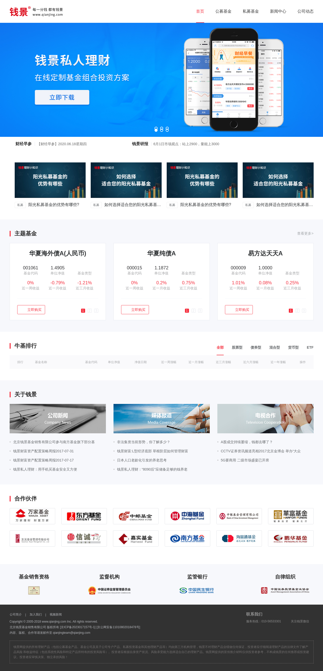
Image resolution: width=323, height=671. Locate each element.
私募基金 (251, 11)
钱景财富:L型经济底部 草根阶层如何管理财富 (152, 451)
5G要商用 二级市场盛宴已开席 (245, 460)
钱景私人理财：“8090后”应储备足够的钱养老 (152, 469)
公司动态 (305, 11)
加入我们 (36, 614)
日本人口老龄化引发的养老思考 (142, 460)
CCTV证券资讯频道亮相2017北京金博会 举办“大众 (261, 451)
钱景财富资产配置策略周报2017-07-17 (45, 460)
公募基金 (223, 11)
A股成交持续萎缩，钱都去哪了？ (247, 442)
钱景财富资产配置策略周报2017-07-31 (43, 451)
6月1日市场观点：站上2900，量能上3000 (186, 144)
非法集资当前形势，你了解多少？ (143, 442)
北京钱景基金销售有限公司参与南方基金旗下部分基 (54, 442)
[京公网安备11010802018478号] (118, 627)
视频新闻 (56, 614)
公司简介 (16, 614)
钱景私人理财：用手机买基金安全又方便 (45, 469)
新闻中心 (278, 11)
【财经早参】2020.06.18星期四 (62, 144)
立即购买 (31, 310)
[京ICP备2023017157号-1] (78, 627)
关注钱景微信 (297, 621)
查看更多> (305, 233)
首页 (200, 11)
